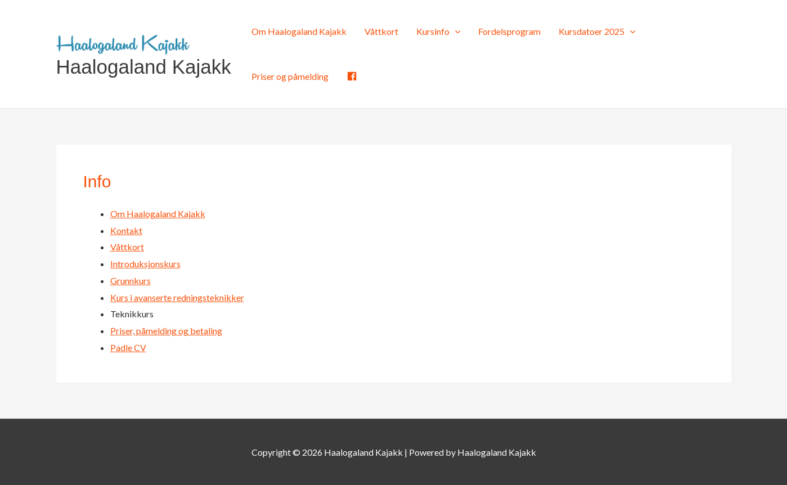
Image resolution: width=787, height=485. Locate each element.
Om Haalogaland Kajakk (299, 31)
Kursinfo (438, 31)
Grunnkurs (130, 280)
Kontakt (126, 230)
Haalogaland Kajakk (143, 67)
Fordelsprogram (509, 31)
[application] (455, 31)
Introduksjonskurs (145, 263)
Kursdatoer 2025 (597, 31)
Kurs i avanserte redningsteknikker (177, 297)
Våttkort (381, 31)
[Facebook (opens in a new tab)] (352, 76)
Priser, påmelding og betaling (166, 330)
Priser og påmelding (290, 76)
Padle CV (128, 347)
